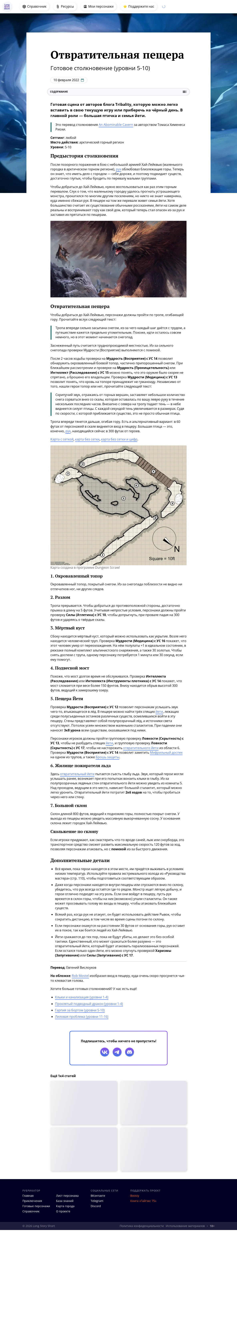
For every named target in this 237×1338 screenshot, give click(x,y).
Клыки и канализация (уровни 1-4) (81, 997)
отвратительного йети (141, 748)
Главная (28, 1196)
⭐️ (138, 6)
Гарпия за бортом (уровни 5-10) (80, 1010)
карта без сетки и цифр (119, 439)
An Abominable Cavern (116, 124)
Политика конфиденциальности (142, 1226)
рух (118, 169)
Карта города (65, 1206)
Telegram (97, 1201)
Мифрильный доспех (166, 752)
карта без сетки (87, 439)
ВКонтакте (98, 1196)
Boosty (134, 1196)
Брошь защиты (107, 757)
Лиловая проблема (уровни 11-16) (81, 1016)
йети (159, 711)
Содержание (118, 91)
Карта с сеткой (61, 439)
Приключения (32, 1201)
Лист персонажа (67, 1196)
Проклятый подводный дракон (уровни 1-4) (89, 1004)
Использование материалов (185, 1226)
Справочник (30, 1211)
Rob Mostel (80, 975)
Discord (96, 1206)
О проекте (63, 1211)
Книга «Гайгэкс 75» (143, 1201)
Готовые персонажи (36, 1206)
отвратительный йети (77, 774)
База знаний (64, 1201)
